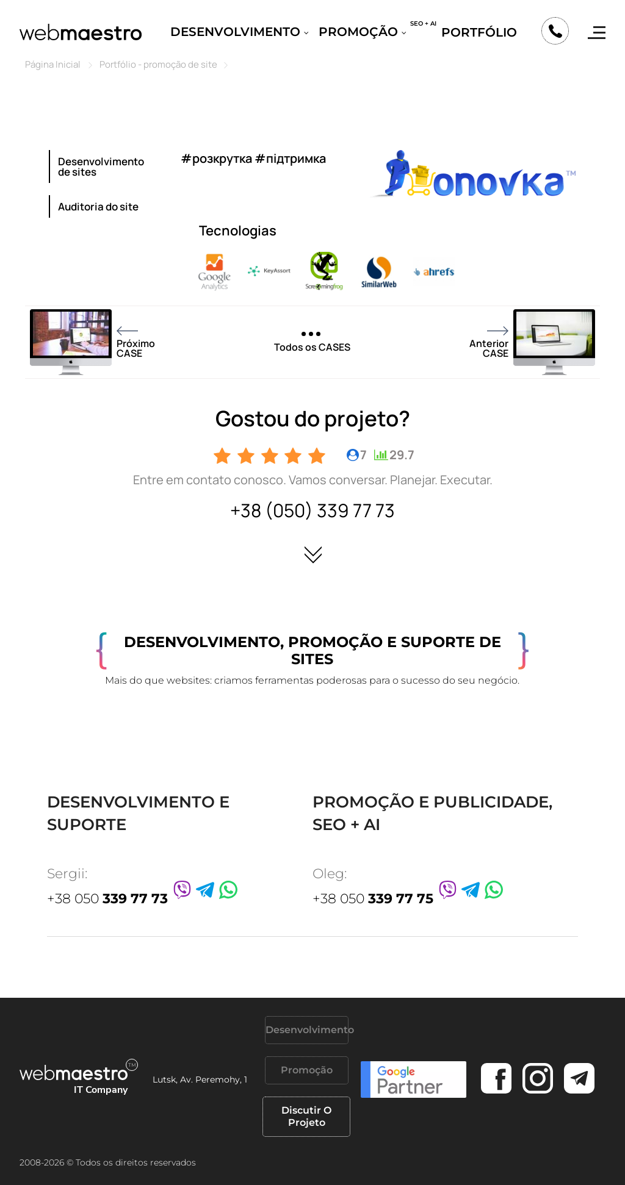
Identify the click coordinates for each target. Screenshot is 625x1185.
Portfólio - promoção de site (158, 64)
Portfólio (479, 32)
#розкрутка (216, 158)
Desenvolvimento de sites (101, 166)
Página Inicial (53, 64)
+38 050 (107, 898)
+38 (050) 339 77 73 (312, 510)
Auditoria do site (98, 206)
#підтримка (290, 158)
